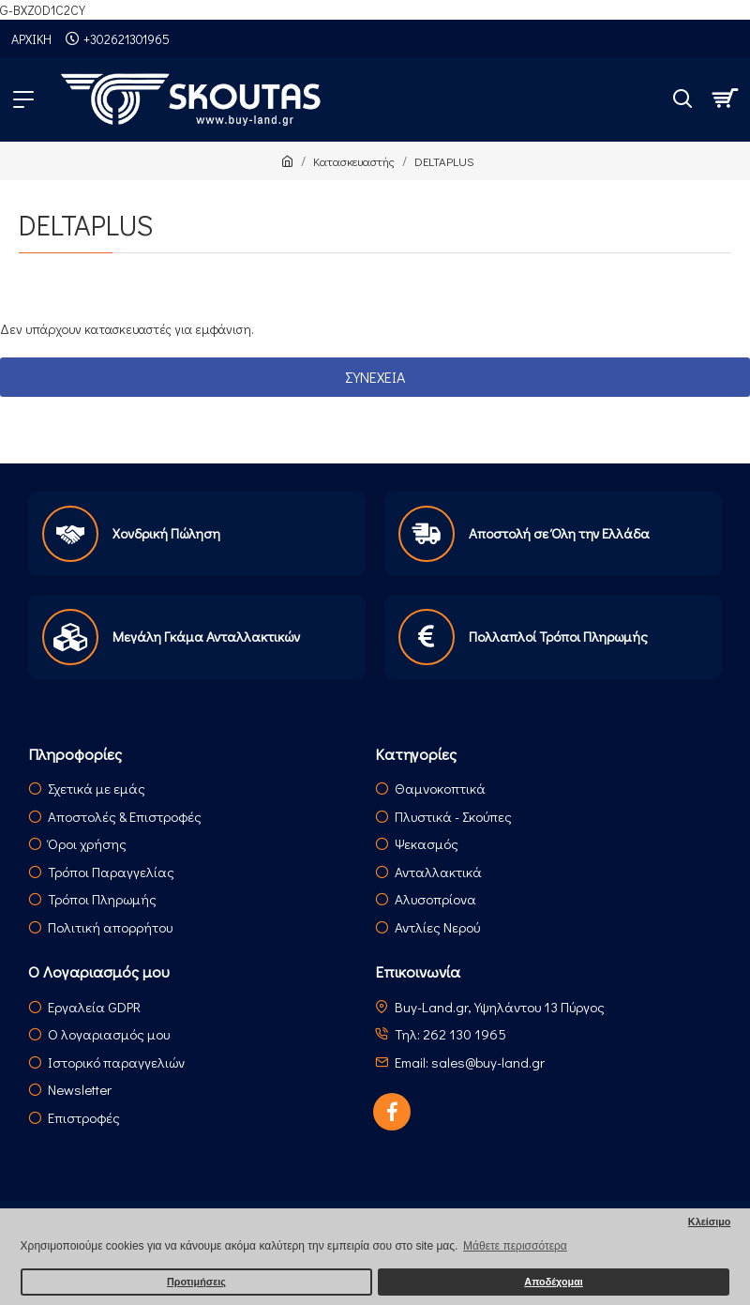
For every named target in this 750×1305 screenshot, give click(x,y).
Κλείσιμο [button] (709, 1221)
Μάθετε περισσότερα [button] (515, 1245)
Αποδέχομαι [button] (553, 1281)
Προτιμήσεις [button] (196, 1281)
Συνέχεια (375, 377)
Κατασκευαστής (354, 161)
